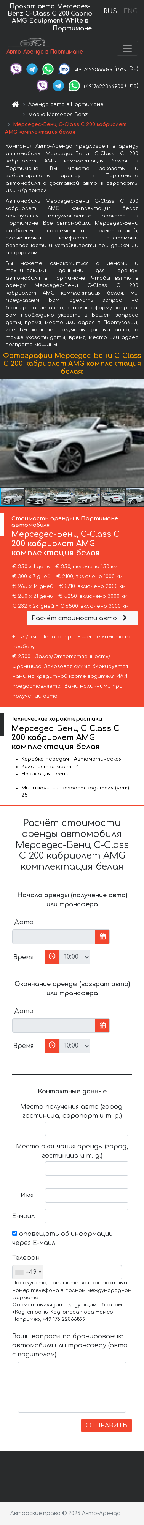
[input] (54, 936)
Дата (24, 922)
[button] (137, 433)
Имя (27, 1195)
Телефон (25, 1257)
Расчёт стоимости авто (80, 618)
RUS (110, 11)
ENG (130, 11)
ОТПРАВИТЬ (106, 1425)
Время (23, 957)
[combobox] (28, 1272)
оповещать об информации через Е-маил (62, 1238)
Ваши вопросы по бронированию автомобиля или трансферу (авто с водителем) (70, 1345)
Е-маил (23, 1216)
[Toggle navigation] (127, 48)
